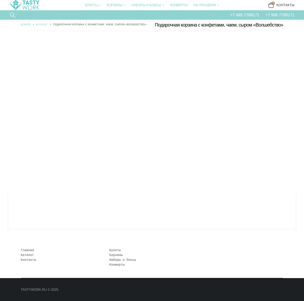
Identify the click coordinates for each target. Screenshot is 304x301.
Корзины (115, 5)
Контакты (285, 5)
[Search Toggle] (12, 15)
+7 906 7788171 (280, 15)
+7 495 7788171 (245, 15)
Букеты (91, 5)
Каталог (27, 255)
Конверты (179, 5)
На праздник (205, 5)
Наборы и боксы (146, 5)
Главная (27, 250)
